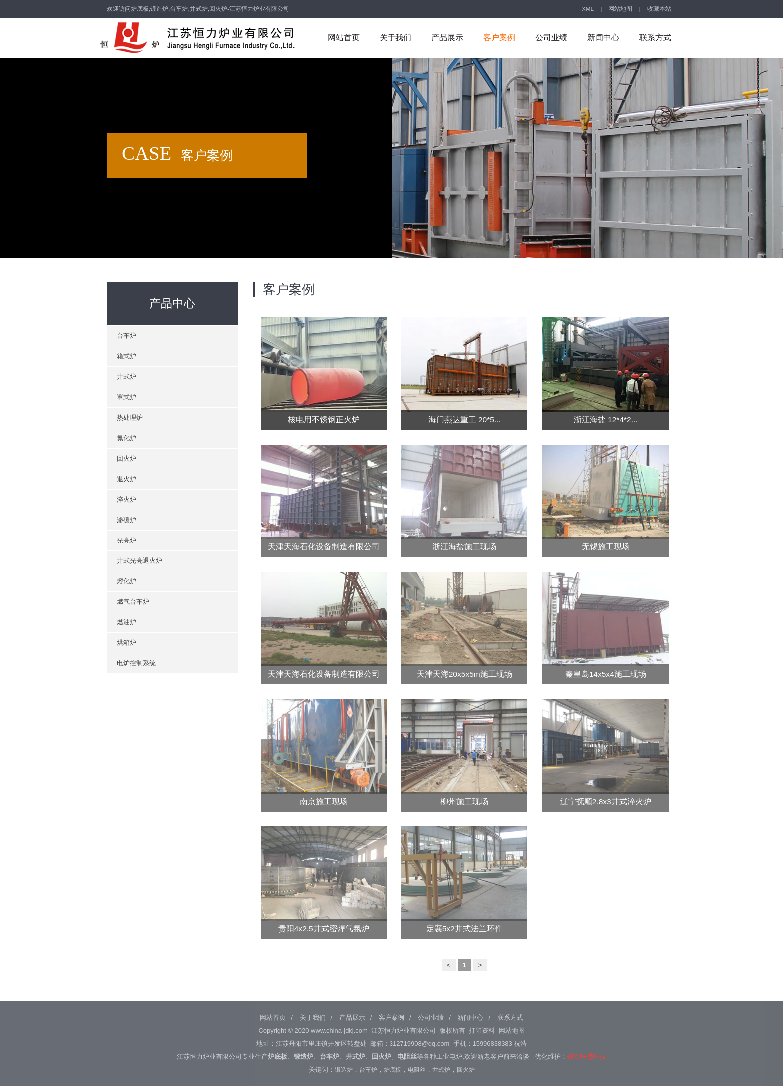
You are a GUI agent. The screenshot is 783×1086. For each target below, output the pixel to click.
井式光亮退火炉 (139, 560)
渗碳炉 (126, 520)
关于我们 (395, 37)
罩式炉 (126, 397)
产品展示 (447, 37)
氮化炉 (126, 438)
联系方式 (655, 37)
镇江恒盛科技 (586, 1056)
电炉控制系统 (136, 663)
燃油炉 (126, 622)
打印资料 (482, 1030)
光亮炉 (126, 540)
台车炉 (126, 335)
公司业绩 (551, 37)
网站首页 (344, 37)
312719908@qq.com (419, 1043)
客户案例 (499, 37)
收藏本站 (659, 8)
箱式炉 (126, 356)
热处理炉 (130, 417)
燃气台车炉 (133, 601)
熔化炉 (126, 581)
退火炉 (126, 479)
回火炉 (126, 458)
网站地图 (620, 8)
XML (588, 8)
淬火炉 (126, 499)
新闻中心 (603, 37)
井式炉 (126, 376)
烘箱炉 (126, 642)
